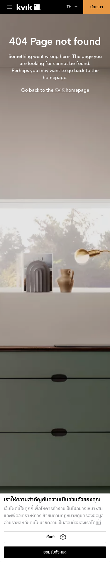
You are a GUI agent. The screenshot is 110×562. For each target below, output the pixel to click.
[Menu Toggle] (9, 7)
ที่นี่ (98, 523)
